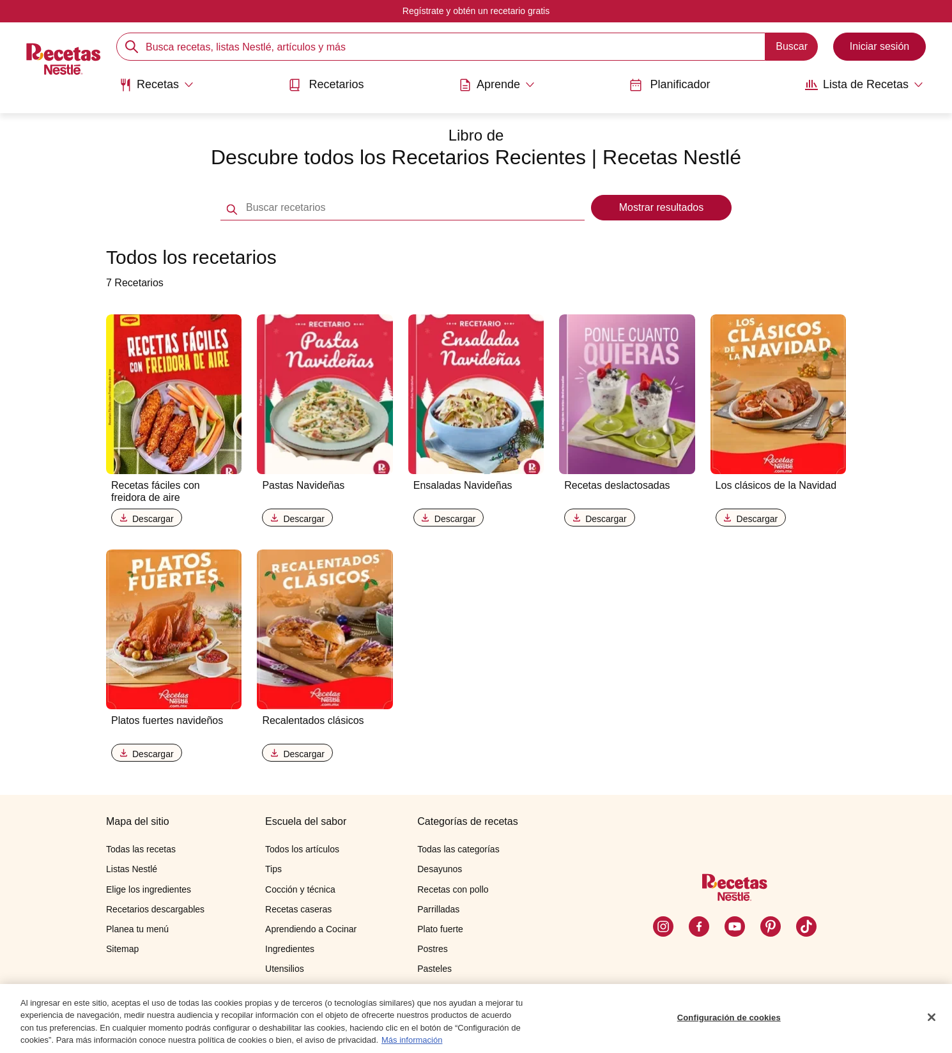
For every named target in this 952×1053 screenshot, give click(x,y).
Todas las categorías (458, 849)
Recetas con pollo (452, 889)
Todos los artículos (302, 849)
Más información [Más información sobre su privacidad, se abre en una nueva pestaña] (411, 1040)
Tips (273, 869)
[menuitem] (156, 89)
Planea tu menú (137, 929)
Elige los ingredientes (148, 889)
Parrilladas (438, 909)
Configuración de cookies (729, 1017)
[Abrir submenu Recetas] (156, 85)
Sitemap (122, 949)
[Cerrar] (931, 1018)
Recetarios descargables (155, 909)
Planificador (669, 84)
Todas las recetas (141, 849)
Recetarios (326, 84)
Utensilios (284, 969)
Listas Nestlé (131, 869)
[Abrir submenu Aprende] (497, 85)
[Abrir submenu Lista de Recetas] (864, 85)
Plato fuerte (440, 929)
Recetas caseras (298, 909)
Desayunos (439, 869)
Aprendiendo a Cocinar (311, 929)
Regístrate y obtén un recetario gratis (476, 11)
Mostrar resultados (661, 207)
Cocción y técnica (300, 889)
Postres (432, 949)
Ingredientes (289, 949)
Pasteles (434, 969)
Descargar (146, 519)
